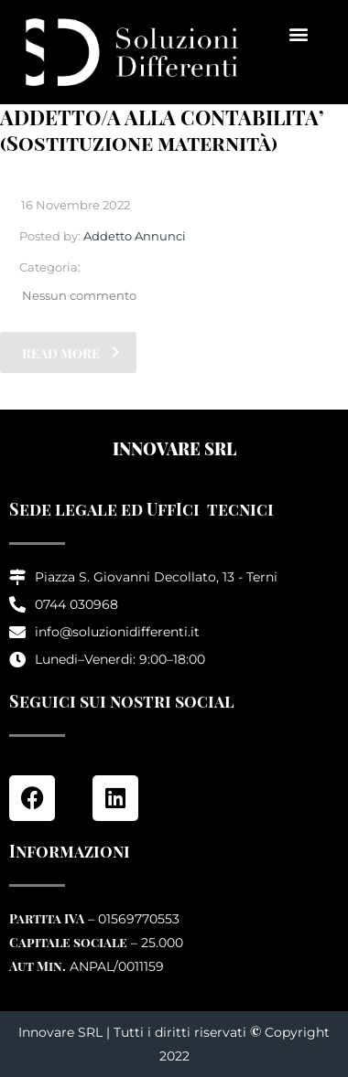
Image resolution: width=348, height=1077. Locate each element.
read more (71, 353)
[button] (299, 33)
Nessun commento (68, 295)
